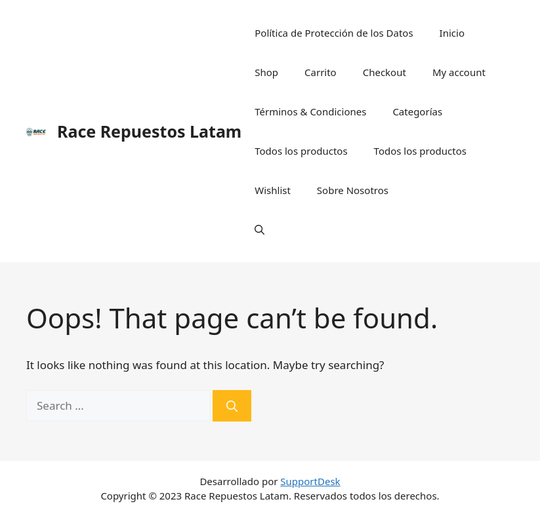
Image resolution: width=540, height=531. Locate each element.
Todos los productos (301, 150)
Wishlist (273, 190)
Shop (266, 72)
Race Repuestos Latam (149, 131)
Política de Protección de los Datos (334, 32)
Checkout (384, 72)
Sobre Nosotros (352, 190)
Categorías (417, 111)
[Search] (232, 406)
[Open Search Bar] (259, 229)
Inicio (452, 32)
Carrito (320, 72)
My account (459, 72)
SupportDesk (310, 481)
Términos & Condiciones (310, 111)
